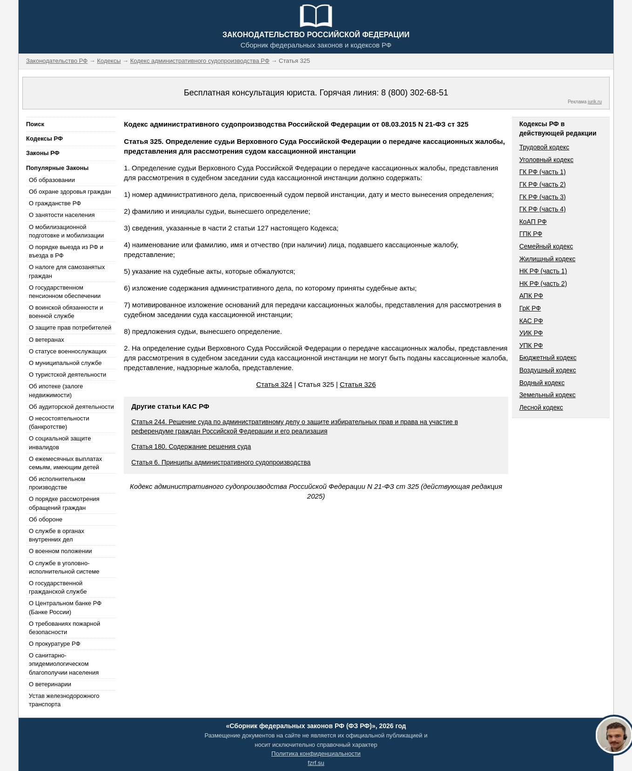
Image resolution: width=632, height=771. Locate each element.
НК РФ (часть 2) (543, 283)
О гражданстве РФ (55, 203)
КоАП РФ (533, 221)
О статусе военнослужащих (68, 351)
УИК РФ (531, 333)
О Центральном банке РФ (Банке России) (65, 607)
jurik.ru (595, 101)
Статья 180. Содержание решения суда (191, 446)
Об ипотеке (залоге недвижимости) (56, 390)
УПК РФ (531, 345)
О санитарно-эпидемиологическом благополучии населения (64, 664)
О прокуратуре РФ (55, 643)
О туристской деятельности (67, 374)
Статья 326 (358, 384)
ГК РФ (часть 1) (542, 172)
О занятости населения (62, 214)
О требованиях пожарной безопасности (64, 628)
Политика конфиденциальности (316, 753)
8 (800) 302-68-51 (414, 92)
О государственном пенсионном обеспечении (65, 291)
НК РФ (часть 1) (543, 271)
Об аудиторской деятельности (71, 406)
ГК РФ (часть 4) (542, 209)
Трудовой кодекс (544, 147)
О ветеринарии (50, 684)
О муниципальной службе (65, 362)
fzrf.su (316, 762)
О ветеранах (46, 339)
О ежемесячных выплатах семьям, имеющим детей (65, 463)
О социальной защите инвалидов (60, 442)
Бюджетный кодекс (548, 357)
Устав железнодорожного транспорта (64, 700)
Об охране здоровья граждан (70, 191)
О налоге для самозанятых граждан (67, 271)
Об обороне (45, 519)
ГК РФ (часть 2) (542, 184)
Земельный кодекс (547, 395)
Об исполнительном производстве (57, 483)
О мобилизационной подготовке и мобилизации (66, 231)
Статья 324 (274, 384)
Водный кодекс (542, 382)
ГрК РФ (530, 308)
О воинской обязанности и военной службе (66, 311)
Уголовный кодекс (546, 159)
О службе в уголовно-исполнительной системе (64, 567)
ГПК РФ (531, 233)
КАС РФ (531, 321)
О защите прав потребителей (70, 327)
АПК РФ (531, 295)
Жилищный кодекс (547, 259)
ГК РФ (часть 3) (542, 197)
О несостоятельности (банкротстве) (59, 422)
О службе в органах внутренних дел (56, 535)
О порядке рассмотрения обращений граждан (64, 503)
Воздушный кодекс (547, 370)
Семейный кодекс (546, 246)
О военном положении (60, 551)
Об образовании (52, 179)
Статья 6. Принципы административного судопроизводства (220, 462)
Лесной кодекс (541, 407)
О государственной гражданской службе (58, 587)
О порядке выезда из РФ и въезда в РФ (66, 251)
